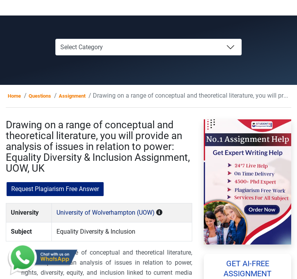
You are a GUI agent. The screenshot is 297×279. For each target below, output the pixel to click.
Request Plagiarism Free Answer (55, 189)
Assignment (72, 96)
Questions (40, 96)
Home (14, 96)
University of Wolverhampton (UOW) (105, 212)
